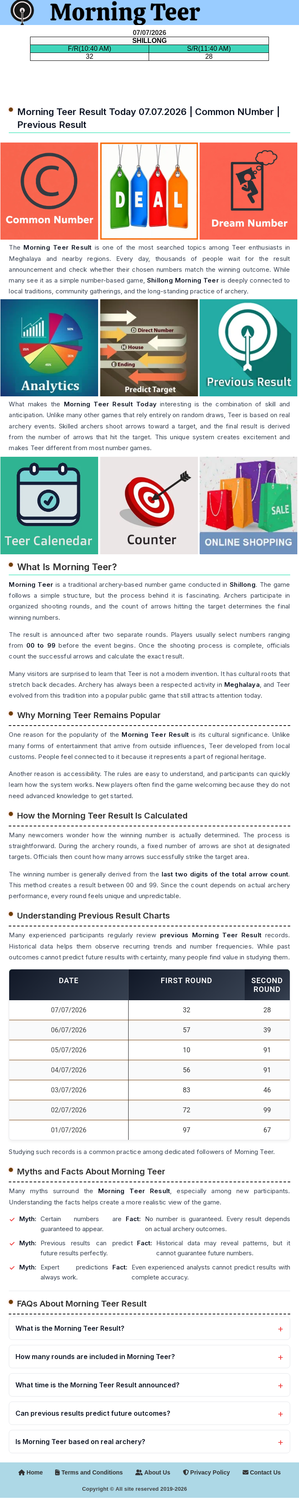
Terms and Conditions (89, 1472)
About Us (152, 1472)
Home (30, 1472)
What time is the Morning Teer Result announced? (97, 1385)
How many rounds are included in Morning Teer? (95, 1356)
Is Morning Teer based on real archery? (80, 1441)
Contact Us (262, 1472)
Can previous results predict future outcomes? (92, 1413)
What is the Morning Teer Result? (69, 1328)
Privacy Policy (206, 1472)
